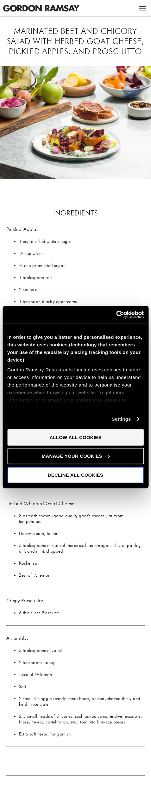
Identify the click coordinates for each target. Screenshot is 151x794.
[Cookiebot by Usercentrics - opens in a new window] (116, 315)
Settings (121, 419)
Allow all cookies (75, 437)
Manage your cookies (76, 456)
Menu (142, 8)
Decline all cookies (75, 474)
